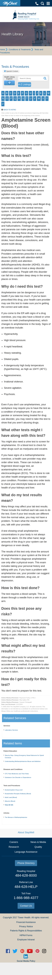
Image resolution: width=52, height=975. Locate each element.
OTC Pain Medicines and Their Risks (17, 773)
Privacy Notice (26, 926)
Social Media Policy (26, 961)
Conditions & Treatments (20, 49)
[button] (9, 82)
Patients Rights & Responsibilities (26, 930)
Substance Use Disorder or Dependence (18, 777)
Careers (13, 842)
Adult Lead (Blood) (11, 797)
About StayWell (26, 832)
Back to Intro (10, 110)
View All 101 (9, 805)
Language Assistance (26, 852)
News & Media (38, 842)
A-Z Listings (24, 84)
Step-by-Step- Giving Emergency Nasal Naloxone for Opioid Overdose (24, 756)
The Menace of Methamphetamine (16, 817)
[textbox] (30, 78)
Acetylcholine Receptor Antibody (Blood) (18, 793)
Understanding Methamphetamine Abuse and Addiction (23, 761)
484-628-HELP (26, 887)
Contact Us (26, 905)
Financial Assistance (26, 922)
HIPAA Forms (26, 935)
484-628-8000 (26, 875)
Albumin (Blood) (10, 801)
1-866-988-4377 (26, 898)
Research (14, 847)
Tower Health (24, 917)
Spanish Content (12, 71)
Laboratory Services (11, 730)
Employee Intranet (26, 939)
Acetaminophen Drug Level (14, 790)
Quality (38, 847)
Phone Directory (26, 863)
